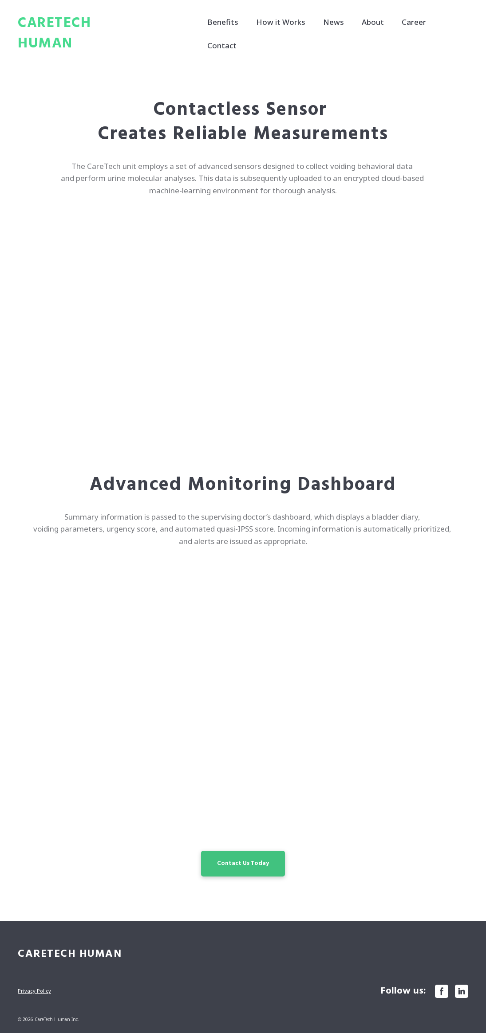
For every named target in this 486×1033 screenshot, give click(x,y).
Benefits (222, 22)
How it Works (280, 22)
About (373, 22)
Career (414, 22)
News (333, 22)
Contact (222, 45)
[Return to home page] (82, 33)
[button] (243, 863)
